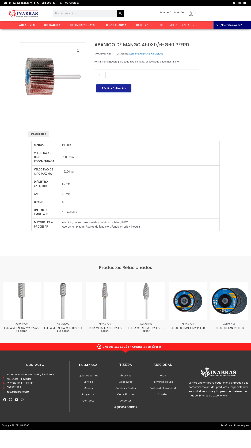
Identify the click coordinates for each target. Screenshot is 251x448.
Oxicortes (125, 401)
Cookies (163, 395)
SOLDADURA (54, 25)
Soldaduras (125, 382)
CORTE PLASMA (118, 25)
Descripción (38, 133)
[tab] (38, 134)
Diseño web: (227, 426)
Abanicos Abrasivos (139, 53)
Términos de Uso (163, 382)
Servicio (88, 382)
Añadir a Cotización (114, 88)
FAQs (163, 376)
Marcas (88, 389)
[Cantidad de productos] (101, 75)
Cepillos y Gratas (125, 389)
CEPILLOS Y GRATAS (85, 25)
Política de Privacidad (163, 389)
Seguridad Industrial (126, 407)
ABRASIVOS (28, 25)
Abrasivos (125, 376)
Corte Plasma (125, 395)
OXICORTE (144, 25)
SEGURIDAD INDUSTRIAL (176, 25)
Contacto (88, 401)
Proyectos (88, 395)
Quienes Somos (88, 376)
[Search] (120, 13)
